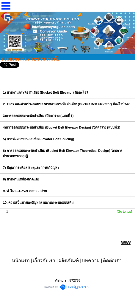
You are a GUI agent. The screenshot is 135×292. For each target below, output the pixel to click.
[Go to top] (124, 211)
